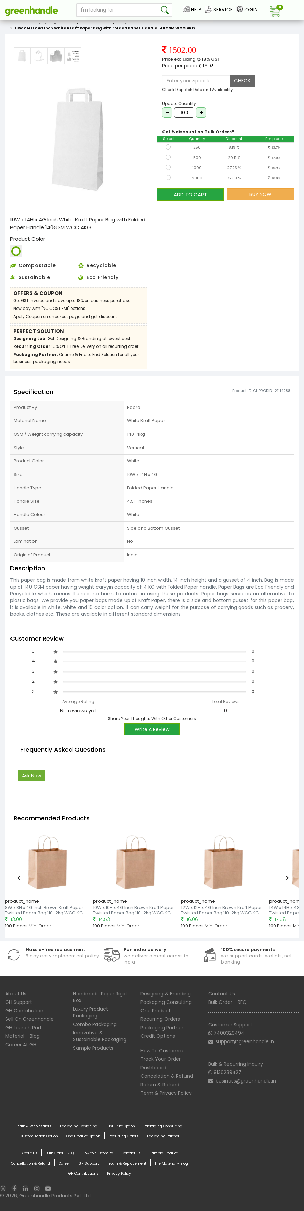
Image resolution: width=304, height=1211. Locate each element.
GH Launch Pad (23, 1027)
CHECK (242, 80)
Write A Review (152, 729)
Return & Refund (159, 1084)
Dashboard (153, 1067)
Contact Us (221, 993)
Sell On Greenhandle (29, 1019)
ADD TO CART (190, 194)
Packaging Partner (161, 1027)
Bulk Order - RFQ (227, 1002)
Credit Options (157, 1036)
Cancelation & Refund (166, 1076)
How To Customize (162, 1050)
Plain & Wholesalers (34, 1126)
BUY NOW (260, 194)
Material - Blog (22, 1036)
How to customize (97, 1153)
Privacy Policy (119, 1173)
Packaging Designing (78, 1126)
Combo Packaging (95, 1024)
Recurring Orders (160, 1019)
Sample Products (93, 1048)
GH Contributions (83, 1173)
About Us (15, 993)
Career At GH (20, 1044)
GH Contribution (24, 1010)
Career (64, 1163)
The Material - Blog (171, 1163)
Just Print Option (120, 1126)
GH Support (18, 1002)
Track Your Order (160, 1059)
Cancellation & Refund (30, 1163)
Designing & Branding (165, 993)
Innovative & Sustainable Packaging (99, 1036)
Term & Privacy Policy (166, 1093)
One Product (155, 1010)
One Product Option (83, 1136)
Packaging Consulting (166, 1002)
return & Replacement (126, 1163)
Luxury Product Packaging (90, 1012)
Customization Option (39, 1136)
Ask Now (31, 775)
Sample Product (163, 1153)
